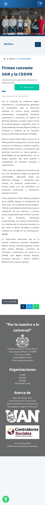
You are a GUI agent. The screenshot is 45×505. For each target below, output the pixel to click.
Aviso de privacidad (22, 443)
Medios (8, 44)
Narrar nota (26, 87)
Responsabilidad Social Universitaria (22, 403)
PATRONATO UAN (22, 383)
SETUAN (22, 377)
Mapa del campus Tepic (22, 398)
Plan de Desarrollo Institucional (22, 401)
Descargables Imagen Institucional (22, 406)
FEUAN (22, 375)
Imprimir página (10, 302)
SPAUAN (22, 380)
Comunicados (25, 58)
